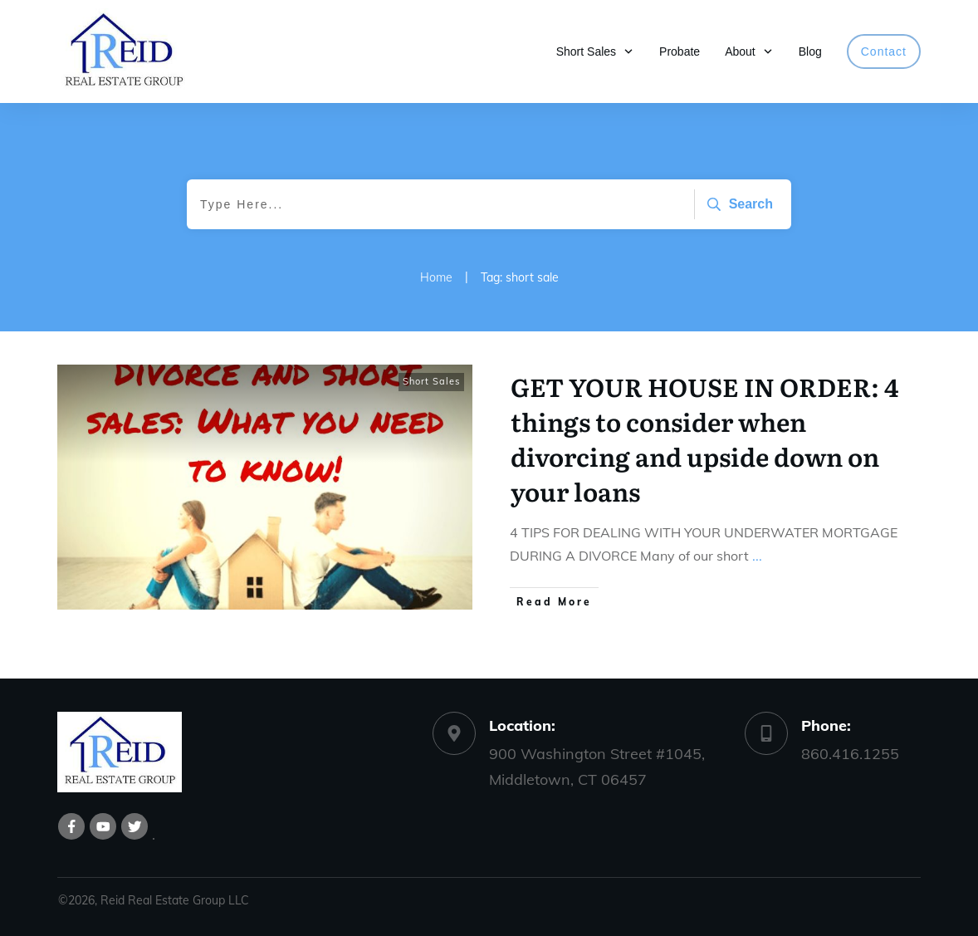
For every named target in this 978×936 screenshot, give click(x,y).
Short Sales (431, 381)
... (757, 555)
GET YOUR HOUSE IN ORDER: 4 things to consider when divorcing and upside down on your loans (704, 438)
